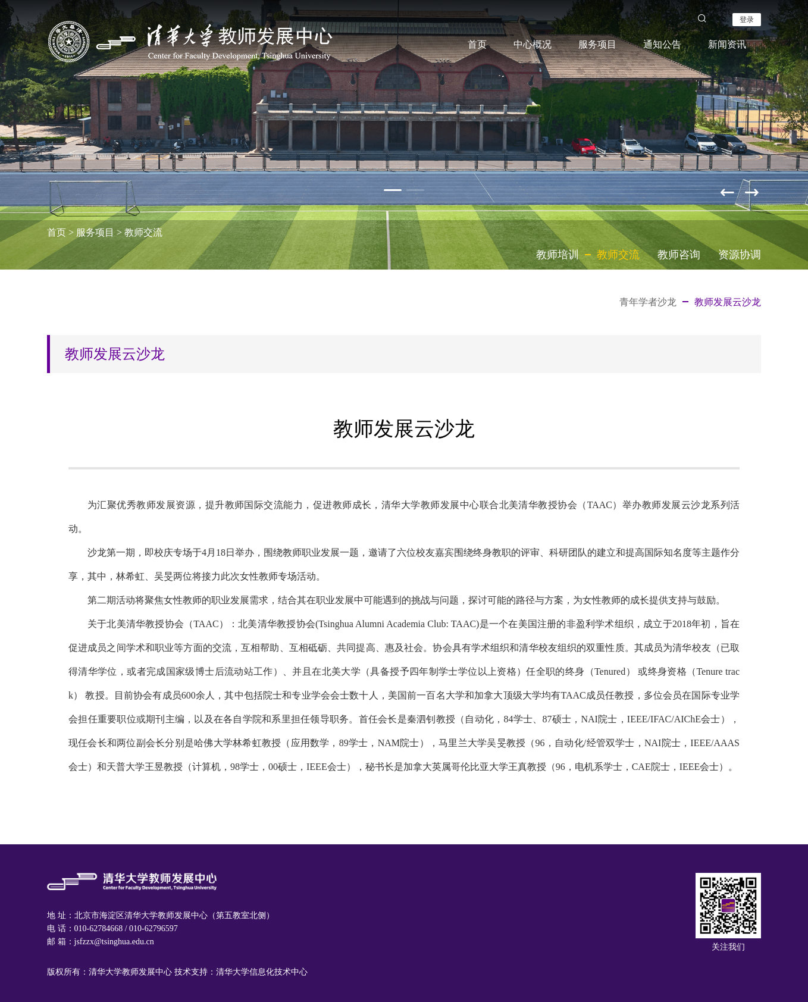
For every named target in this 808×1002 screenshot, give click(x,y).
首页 (477, 44)
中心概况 (532, 44)
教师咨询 (678, 255)
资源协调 (739, 255)
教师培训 (557, 255)
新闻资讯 (727, 44)
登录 (747, 19)
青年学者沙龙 (648, 302)
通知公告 (662, 44)
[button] (752, 189)
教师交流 (143, 232)
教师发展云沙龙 (727, 302)
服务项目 (597, 44)
